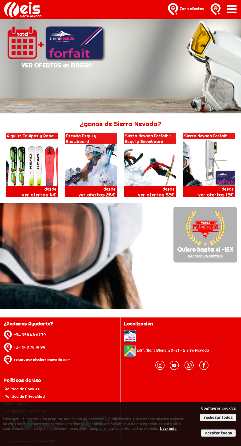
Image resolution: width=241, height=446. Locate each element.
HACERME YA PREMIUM (205, 256)
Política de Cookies (22, 389)
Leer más (168, 428)
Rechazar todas (218, 417)
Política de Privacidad (25, 396)
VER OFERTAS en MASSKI (56, 65)
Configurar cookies (218, 408)
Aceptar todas (218, 433)
